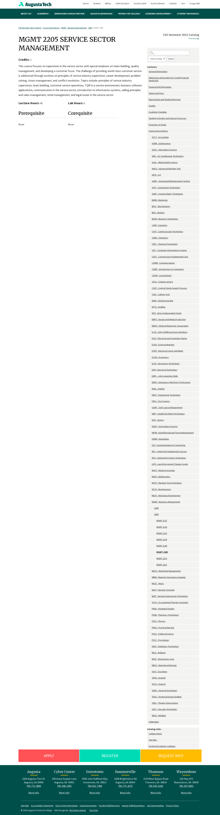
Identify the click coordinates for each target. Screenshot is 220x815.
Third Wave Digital (77, 810)
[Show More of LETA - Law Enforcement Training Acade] (150, 464)
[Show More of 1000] (152, 508)
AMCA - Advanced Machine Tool (166, 168)
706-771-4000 (34, 785)
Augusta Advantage (101, 13)
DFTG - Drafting (158, 307)
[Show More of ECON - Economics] (150, 357)
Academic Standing (158, 112)
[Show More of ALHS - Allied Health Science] (150, 162)
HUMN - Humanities (160, 439)
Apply (49, 755)
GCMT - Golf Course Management (167, 407)
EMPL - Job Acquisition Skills (165, 376)
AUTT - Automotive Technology (166, 187)
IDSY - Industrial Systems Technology (169, 457)
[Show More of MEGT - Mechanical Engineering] (150, 495)
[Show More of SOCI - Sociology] (150, 671)
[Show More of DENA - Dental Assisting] (150, 300)
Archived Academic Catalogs (162, 746)
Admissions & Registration (69, 13)
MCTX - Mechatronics (161, 489)
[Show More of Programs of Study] (148, 124)
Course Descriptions (51, 28)
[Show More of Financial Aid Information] (148, 87)
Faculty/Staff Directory (109, 805)
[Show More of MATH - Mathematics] (150, 476)
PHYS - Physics (158, 621)
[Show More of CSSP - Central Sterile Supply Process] (150, 288)
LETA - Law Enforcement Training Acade (170, 464)
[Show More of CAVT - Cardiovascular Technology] (150, 231)
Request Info (171, 755)
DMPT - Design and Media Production (169, 319)
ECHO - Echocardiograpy (163, 344)
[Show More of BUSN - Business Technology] (150, 219)
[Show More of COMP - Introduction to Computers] (150, 269)
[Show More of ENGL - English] (150, 389)
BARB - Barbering (160, 200)
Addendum (154, 721)
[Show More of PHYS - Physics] (150, 621)
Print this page (194, 38)
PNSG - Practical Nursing (163, 627)
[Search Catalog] (169, 52)
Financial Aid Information (160, 87)
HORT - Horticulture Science (165, 426)
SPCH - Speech (159, 684)
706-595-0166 (156, 785)
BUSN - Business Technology (165, 218)
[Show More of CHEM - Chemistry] (150, 238)
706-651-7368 (95, 785)
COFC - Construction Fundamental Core (170, 256)
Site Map (153, 740)
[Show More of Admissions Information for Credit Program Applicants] (148, 78)
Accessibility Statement (42, 805)
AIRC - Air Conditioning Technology (168, 156)
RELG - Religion (159, 652)
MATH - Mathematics (161, 476)
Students (96, 3)
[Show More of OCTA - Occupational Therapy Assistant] (150, 602)
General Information (158, 71)
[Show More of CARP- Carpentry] (150, 225)
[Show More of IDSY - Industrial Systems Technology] (150, 458)
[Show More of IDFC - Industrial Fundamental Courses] (150, 451)
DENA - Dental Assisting (162, 300)
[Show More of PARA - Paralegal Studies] (150, 608)
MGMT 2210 (161, 558)
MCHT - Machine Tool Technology (167, 482)
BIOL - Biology (158, 212)
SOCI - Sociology (159, 671)
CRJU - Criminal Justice (162, 281)
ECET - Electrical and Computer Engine (169, 338)
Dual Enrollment (157, 3)
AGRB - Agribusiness (161, 143)
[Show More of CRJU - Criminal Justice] (150, 282)
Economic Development (159, 13)
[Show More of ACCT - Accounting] (150, 137)
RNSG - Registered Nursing (164, 665)
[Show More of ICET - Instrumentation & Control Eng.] (150, 445)
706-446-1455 (64, 785)
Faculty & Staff (140, 3)
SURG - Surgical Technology (164, 690)
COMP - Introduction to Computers (168, 269)
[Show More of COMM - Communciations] (150, 263)
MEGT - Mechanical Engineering (166, 495)
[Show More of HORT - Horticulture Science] (150, 426)
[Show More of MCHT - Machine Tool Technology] (150, 483)
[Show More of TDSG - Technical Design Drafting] (150, 697)
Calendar (173, 3)
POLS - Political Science (163, 633)
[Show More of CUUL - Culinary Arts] (150, 294)
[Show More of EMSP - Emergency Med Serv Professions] (150, 382)
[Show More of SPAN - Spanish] (150, 678)
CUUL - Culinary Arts (161, 294)
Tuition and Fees (156, 93)
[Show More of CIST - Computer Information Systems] (150, 250)
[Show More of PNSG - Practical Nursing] (150, 627)
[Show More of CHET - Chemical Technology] (150, 244)
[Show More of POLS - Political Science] (150, 634)
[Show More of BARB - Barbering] (150, 200)
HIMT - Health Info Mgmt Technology (168, 413)
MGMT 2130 (161, 539)
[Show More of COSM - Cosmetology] (150, 275)
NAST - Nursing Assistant (163, 589)
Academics (43, 13)
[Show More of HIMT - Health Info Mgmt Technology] (150, 414)
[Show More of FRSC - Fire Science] (150, 401)
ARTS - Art (156, 174)
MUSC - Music (158, 583)
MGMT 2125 (161, 533)
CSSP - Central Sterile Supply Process (169, 288)
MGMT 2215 (161, 564)
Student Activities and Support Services (167, 118)
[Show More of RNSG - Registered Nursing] (150, 665)
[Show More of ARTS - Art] (150, 175)
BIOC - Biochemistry (161, 206)
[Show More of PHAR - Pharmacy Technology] (150, 615)
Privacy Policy (172, 805)
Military (108, 3)
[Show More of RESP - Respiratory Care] (150, 659)
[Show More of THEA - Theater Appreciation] (150, 703)
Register (110, 755)
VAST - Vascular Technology (164, 709)
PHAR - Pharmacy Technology (165, 615)
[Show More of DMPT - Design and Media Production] (150, 319)
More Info (33, 792)
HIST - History (158, 420)
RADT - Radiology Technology (165, 646)
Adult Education (122, 3)
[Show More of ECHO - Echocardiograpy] (150, 344)
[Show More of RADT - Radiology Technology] (150, 646)
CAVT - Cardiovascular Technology (167, 231)
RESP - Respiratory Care (163, 659)
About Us (26, 13)
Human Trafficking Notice (133, 805)
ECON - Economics (160, 357)
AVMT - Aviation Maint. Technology (167, 193)
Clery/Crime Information (66, 805)
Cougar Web (194, 3)
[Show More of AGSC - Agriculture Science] (150, 149)
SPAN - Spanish (159, 677)
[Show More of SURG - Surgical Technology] (150, 690)
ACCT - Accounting (160, 137)
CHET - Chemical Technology (165, 244)
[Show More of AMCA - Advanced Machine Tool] (150, 168)
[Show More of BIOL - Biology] (150, 212)
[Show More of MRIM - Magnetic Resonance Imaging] (150, 577)
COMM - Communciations (163, 263)
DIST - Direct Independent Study (167, 313)
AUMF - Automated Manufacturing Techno (171, 181)
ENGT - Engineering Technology (166, 395)
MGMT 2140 (161, 545)
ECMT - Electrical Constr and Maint (167, 350)
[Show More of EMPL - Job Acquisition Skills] (150, 376)
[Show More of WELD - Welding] (150, 715)
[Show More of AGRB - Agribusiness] (150, 143)
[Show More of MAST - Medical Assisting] (150, 470)
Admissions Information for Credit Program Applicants (169, 79)
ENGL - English (158, 388)
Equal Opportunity (88, 805)
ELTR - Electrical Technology (164, 369)
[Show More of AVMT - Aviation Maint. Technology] (150, 194)
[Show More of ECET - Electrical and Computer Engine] (150, 338)
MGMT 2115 (161, 520)
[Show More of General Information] (148, 71)
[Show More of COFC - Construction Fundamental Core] (150, 256)
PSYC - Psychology (160, 640)
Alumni (86, 3)
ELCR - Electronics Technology (166, 363)
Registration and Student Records (165, 99)
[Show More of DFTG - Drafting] (150, 307)
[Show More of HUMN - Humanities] (150, 439)
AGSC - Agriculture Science (164, 149)
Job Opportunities (155, 805)
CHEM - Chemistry (160, 237)
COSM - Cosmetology (162, 275)
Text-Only (93, 810)
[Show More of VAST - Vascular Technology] (150, 709)
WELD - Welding (159, 715)
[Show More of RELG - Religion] (150, 652)
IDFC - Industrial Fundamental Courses (169, 451)
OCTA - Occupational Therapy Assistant (170, 602)
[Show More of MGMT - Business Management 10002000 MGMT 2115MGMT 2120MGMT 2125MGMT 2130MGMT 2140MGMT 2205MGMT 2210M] (150, 502)
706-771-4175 (125, 785)
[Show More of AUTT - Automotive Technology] (150, 187)
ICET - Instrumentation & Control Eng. (169, 445)
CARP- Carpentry (159, 225)
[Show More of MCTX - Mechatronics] (150, 489)
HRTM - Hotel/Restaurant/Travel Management (173, 432)
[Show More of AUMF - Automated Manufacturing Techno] (150, 181)
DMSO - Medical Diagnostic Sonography (170, 325)
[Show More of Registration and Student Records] (148, 99)
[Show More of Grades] (148, 106)
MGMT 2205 (162, 552)
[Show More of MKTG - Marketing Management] (150, 571)
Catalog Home (155, 733)
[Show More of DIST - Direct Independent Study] (150, 313)
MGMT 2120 (161, 527)
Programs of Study (157, 124)
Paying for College (129, 13)
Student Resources (188, 13)
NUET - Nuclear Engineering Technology (170, 596)
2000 (90, 28)
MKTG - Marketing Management (166, 571)
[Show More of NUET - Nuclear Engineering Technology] (150, 596)
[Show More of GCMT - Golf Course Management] (150, 407)
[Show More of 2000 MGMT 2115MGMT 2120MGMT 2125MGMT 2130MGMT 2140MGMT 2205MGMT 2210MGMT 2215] (152, 514)
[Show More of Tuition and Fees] (148, 93)
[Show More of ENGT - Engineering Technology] (150, 395)
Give (183, 3)
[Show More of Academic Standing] (148, 112)
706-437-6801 (186, 785)
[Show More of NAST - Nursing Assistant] (150, 590)
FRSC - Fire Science (161, 401)
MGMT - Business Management (74, 28)
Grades (152, 105)
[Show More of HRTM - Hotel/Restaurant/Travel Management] (150, 432)
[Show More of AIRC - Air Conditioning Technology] (150, 156)
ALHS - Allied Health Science (165, 162)
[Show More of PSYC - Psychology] (150, 640)
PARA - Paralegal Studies (163, 608)
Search (171, 59)
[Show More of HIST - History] (150, 420)
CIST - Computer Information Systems (169, 250)
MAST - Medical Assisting (163, 470)
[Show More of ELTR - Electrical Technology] (150, 370)
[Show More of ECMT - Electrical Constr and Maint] (150, 351)
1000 (156, 508)
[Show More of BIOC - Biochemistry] (150, 206)
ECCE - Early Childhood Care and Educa (169, 332)
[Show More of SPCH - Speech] (150, 684)
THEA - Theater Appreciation (165, 703)
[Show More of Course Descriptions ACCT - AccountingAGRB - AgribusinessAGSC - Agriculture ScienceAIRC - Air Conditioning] (148, 131)
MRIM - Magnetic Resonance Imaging (169, 577)
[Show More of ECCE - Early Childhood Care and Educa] (150, 332)
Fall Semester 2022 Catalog (29, 28)
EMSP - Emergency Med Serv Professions (171, 382)
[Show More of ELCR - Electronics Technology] (150, 363)
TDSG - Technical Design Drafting (167, 696)
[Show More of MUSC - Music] (150, 583)
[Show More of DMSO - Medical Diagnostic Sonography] (150, 326)
